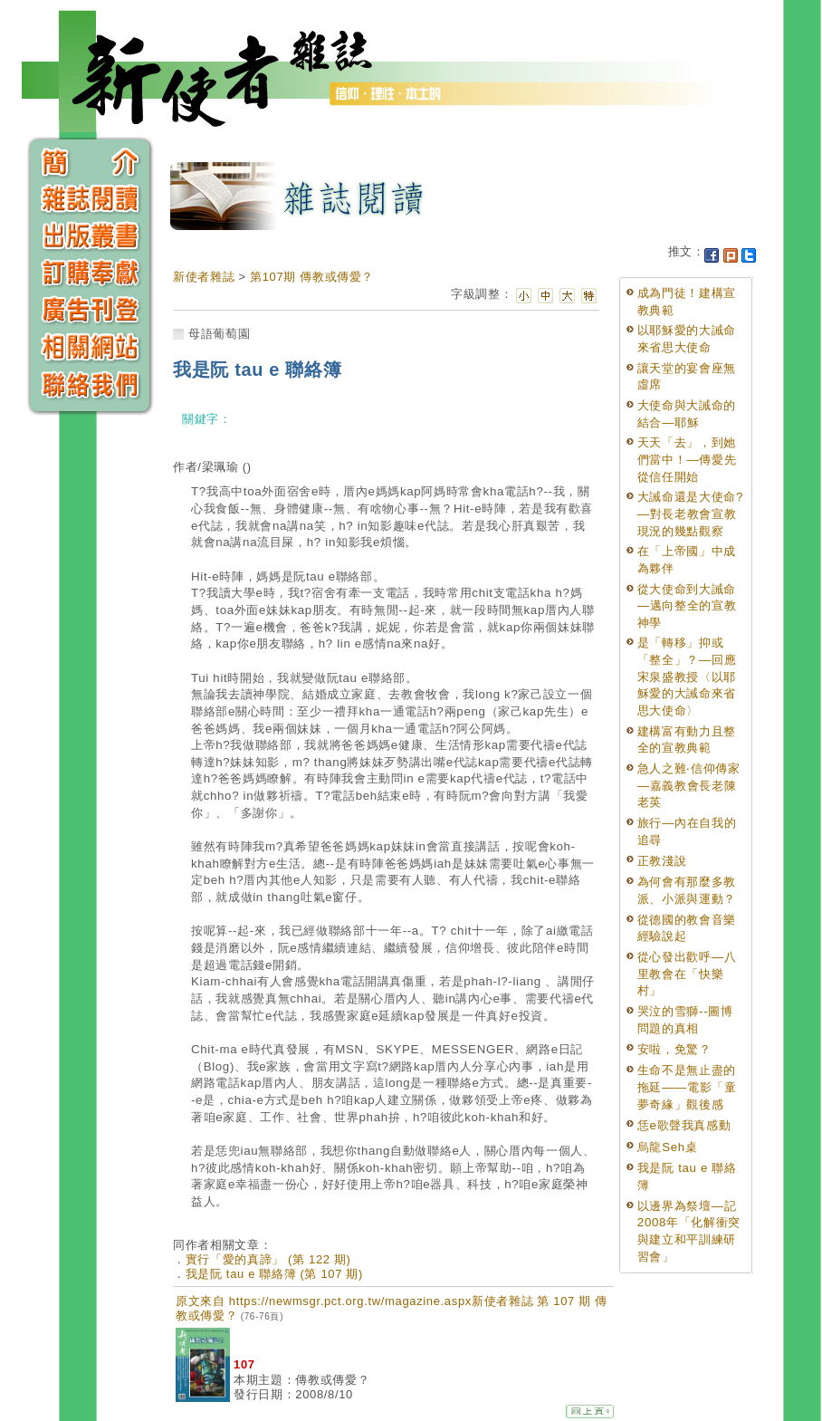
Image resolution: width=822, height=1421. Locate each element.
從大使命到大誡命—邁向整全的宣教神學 (687, 605)
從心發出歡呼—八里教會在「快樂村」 (687, 973)
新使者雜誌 (203, 276)
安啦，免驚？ (674, 1049)
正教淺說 (662, 861)
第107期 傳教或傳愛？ (312, 276)
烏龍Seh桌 (667, 1147)
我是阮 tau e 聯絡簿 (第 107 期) (274, 1274)
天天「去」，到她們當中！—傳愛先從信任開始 (687, 459)
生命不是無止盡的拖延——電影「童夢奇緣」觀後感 (687, 1086)
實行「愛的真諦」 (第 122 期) (268, 1259)
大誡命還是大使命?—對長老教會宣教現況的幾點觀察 (690, 513)
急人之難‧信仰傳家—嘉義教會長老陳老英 (689, 785)
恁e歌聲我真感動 (684, 1125)
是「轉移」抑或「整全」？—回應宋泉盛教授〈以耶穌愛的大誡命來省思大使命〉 (687, 676)
